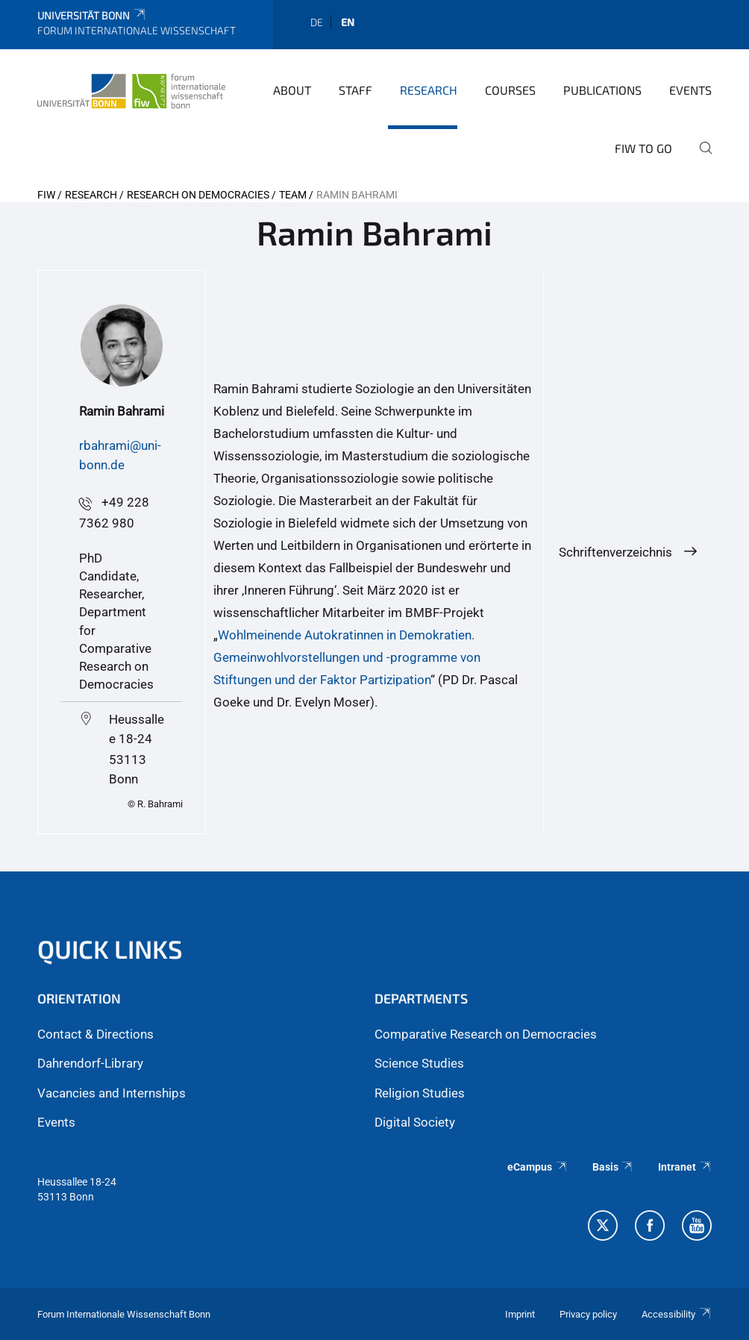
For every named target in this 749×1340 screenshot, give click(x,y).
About (292, 90)
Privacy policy (588, 1314)
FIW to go (643, 148)
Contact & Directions (95, 1034)
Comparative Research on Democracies (485, 1034)
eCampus (537, 1167)
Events (690, 90)
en (347, 22)
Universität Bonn (92, 15)
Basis (613, 1167)
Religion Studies (419, 1093)
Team (293, 195)
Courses (510, 90)
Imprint (520, 1314)
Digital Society (414, 1122)
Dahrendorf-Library (90, 1063)
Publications (602, 90)
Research (428, 90)
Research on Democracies (198, 195)
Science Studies (419, 1063)
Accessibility (677, 1314)
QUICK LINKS (110, 948)
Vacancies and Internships (111, 1093)
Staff (355, 90)
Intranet (685, 1167)
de (316, 22)
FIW (46, 195)
